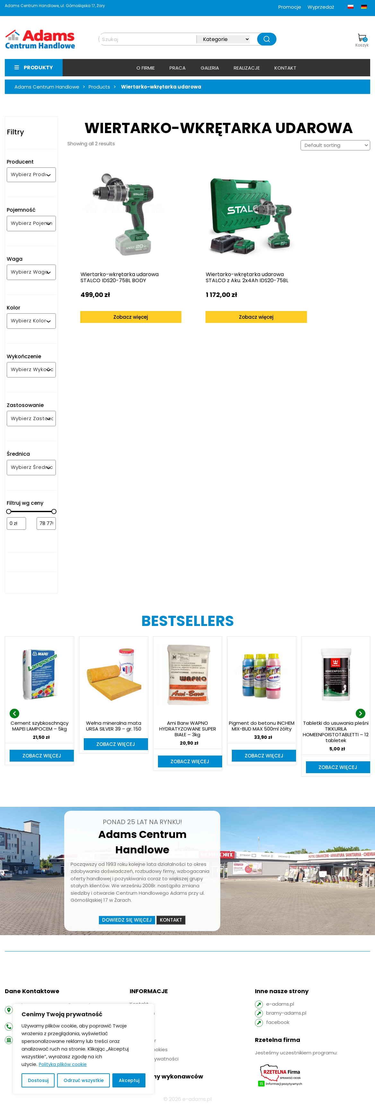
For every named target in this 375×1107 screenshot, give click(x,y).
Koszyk (362, 41)
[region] (83, 1049)
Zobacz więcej (121, 308)
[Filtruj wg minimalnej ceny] (16, 523)
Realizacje (247, 67)
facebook (277, 1022)
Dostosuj (38, 1080)
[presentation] (14, 713)
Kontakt (285, 67)
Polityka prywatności (154, 1059)
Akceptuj (129, 1080)
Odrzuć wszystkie (84, 1080)
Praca (178, 67)
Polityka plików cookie (63, 1064)
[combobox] (28, 175)
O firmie (145, 67)
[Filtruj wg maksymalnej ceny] (46, 523)
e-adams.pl (280, 1004)
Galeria (210, 67)
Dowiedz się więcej (127, 920)
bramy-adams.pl (286, 1013)
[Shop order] (335, 145)
